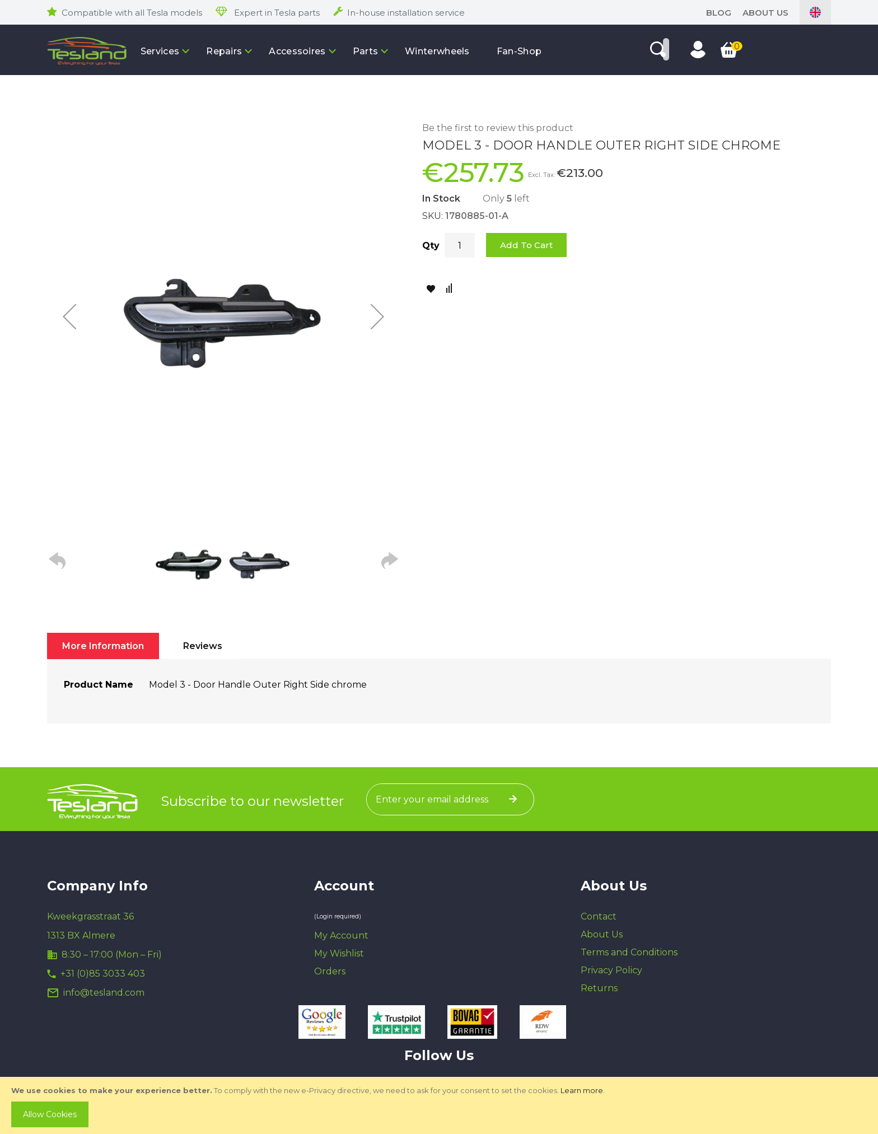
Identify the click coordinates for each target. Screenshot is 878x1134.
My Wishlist (339, 953)
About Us (765, 12)
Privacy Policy (611, 970)
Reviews (202, 646)
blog (718, 12)
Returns (599, 988)
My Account (341, 935)
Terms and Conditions (629, 952)
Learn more (582, 1090)
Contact (599, 916)
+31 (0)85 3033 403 (102, 973)
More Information (103, 646)
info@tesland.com (103, 992)
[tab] (103, 646)
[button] (69, 316)
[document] (440, 1105)
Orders (329, 971)
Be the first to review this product (497, 128)
